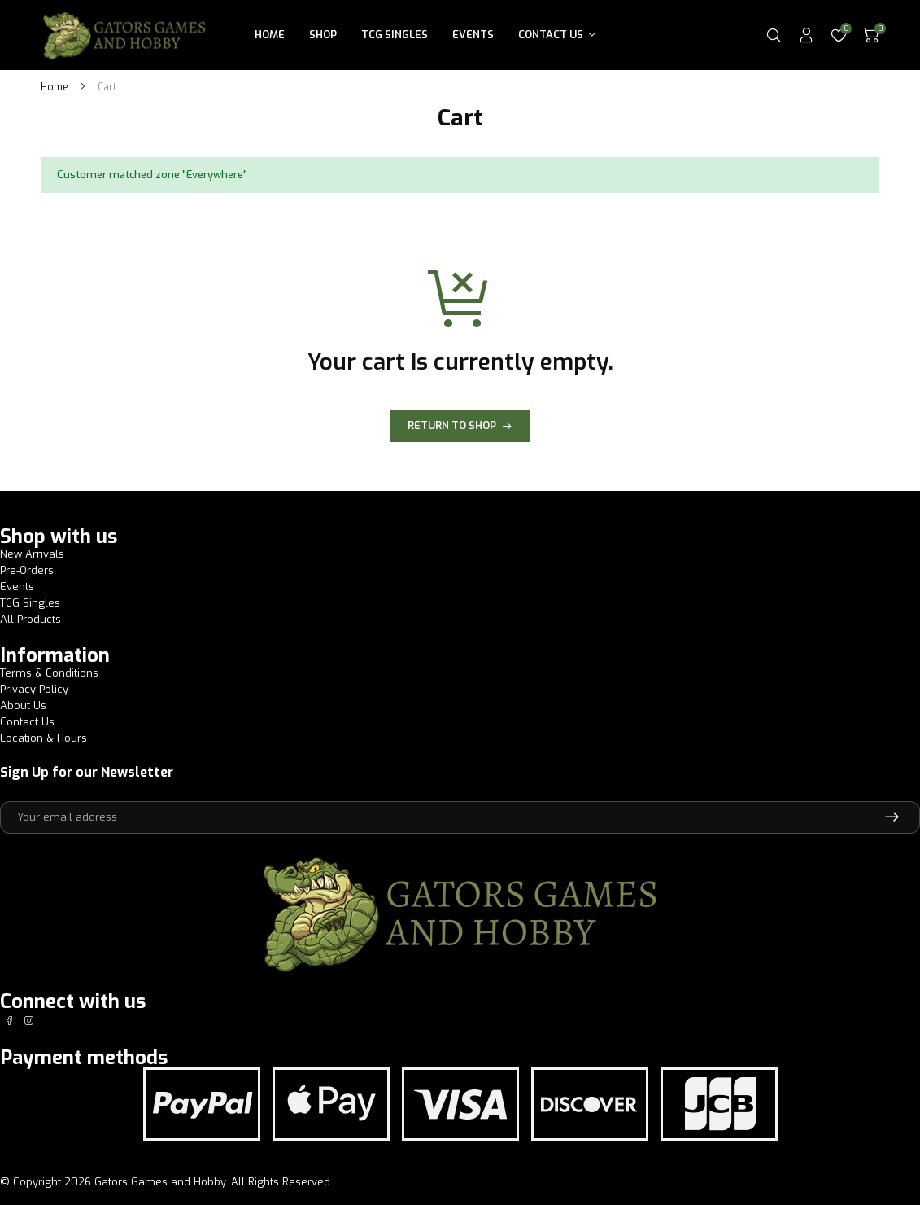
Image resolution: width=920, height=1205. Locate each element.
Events (473, 35)
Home (270, 35)
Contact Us (550, 35)
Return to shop (452, 425)
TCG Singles (394, 35)
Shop (323, 35)
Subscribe (891, 817)
